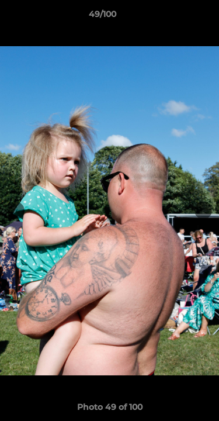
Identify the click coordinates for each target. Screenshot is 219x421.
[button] (177, 17)
